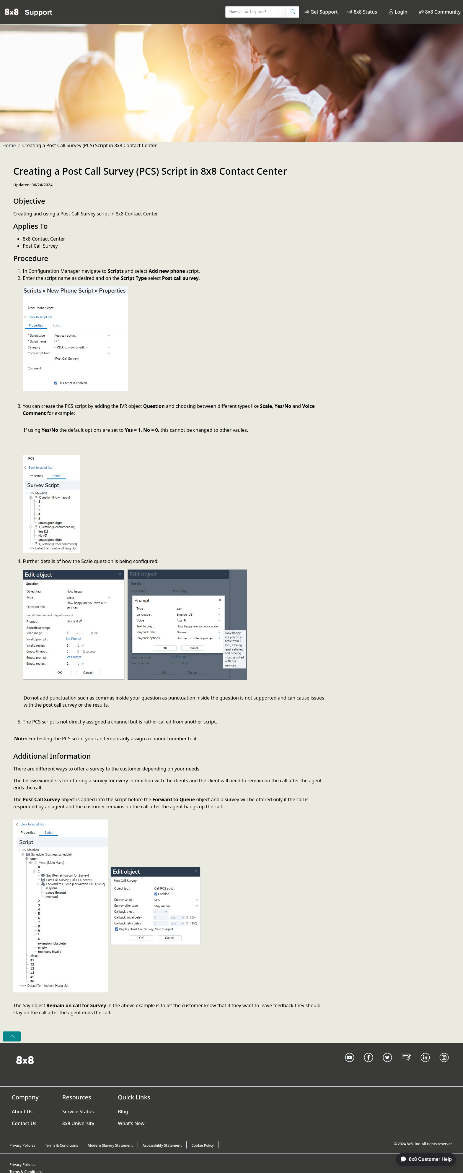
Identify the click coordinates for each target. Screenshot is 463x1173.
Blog (123, 1111)
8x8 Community (443, 12)
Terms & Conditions (61, 1145)
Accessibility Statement (162, 1145)
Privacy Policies (22, 1145)
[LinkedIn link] (425, 1065)
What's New (131, 1123)
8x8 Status (365, 12)
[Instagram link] (444, 1065)
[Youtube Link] (349, 1065)
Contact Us (24, 1123)
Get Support (324, 12)
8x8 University (78, 1123)
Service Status (78, 1111)
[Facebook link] (368, 1065)
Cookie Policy (202, 1145)
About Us (22, 1111)
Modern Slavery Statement (110, 1145)
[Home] (28, 11)
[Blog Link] (406, 1065)
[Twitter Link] (387, 1065)
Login (397, 12)
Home (9, 145)
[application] (423, 1159)
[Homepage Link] (24, 1059)
